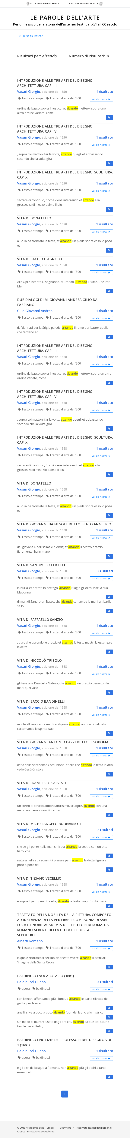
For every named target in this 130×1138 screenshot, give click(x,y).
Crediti (50, 1127)
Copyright (65, 1127)
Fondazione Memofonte (86, 4)
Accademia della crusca (42, 4)
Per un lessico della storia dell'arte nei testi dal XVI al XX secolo (65, 24)
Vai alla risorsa (101, 99)
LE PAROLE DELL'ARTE (65, 17)
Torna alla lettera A (31, 36)
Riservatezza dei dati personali (94, 1127)
